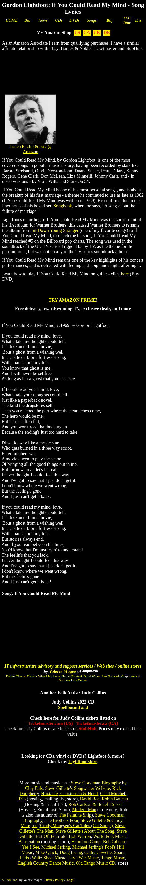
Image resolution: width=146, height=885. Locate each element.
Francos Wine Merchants (43, 676)
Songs (91, 20)
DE (107, 32)
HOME (11, 20)
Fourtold (59, 836)
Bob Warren (80, 836)
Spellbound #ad (73, 707)
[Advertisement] (73, 71)
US (77, 32)
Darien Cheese (15, 676)
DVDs (74, 20)
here (125, 273)
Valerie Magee (62, 671)
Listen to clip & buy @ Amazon (30, 149)
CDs (58, 20)
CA (86, 32)
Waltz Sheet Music (49, 857)
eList (138, 20)
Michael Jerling (55, 847)
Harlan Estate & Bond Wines (81, 676)
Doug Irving (71, 852)
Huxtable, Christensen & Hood (69, 793)
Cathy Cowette (98, 852)
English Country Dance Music (46, 863)
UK (96, 32)
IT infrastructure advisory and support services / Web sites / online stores (73, 666)
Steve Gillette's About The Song (84, 831)
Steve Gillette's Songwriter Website (77, 788)
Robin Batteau (115, 799)
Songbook (62, 205)
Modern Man (84, 809)
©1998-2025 (10, 880)
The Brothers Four (61, 820)
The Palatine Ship (75, 815)
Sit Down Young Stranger (54, 230)
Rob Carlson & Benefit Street (95, 804)
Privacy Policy (53, 880)
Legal (71, 880)
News (43, 20)
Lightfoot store (82, 761)
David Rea (89, 799)
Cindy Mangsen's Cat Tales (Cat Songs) (76, 825)
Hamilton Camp (86, 841)
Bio (27, 20)
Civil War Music (83, 857)
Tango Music (113, 857)
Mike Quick (46, 852)
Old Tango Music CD (95, 863)
